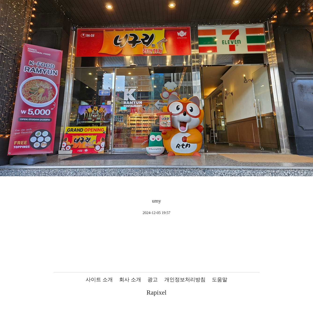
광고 (152, 279)
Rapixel (157, 292)
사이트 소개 (99, 279)
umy (156, 201)
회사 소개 (130, 279)
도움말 (219, 279)
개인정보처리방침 (185, 279)
